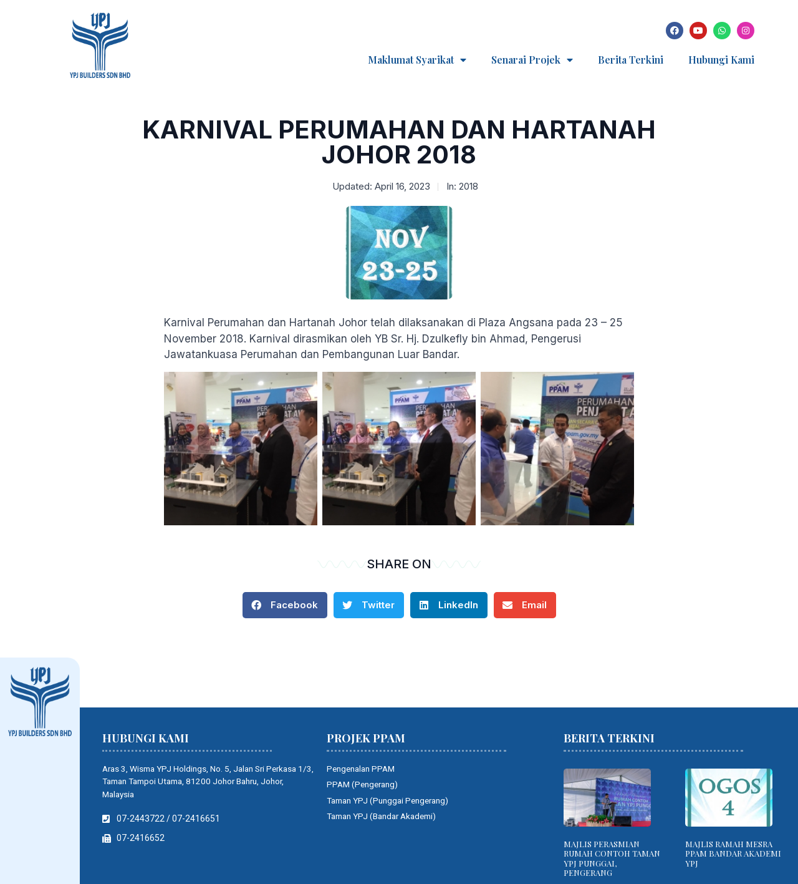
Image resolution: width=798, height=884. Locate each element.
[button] (285, 605)
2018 (468, 186)
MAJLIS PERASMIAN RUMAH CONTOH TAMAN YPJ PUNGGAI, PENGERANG (612, 858)
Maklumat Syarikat (417, 60)
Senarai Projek (532, 60)
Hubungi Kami (721, 59)
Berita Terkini (630, 59)
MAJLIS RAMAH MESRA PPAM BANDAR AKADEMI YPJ (733, 853)
